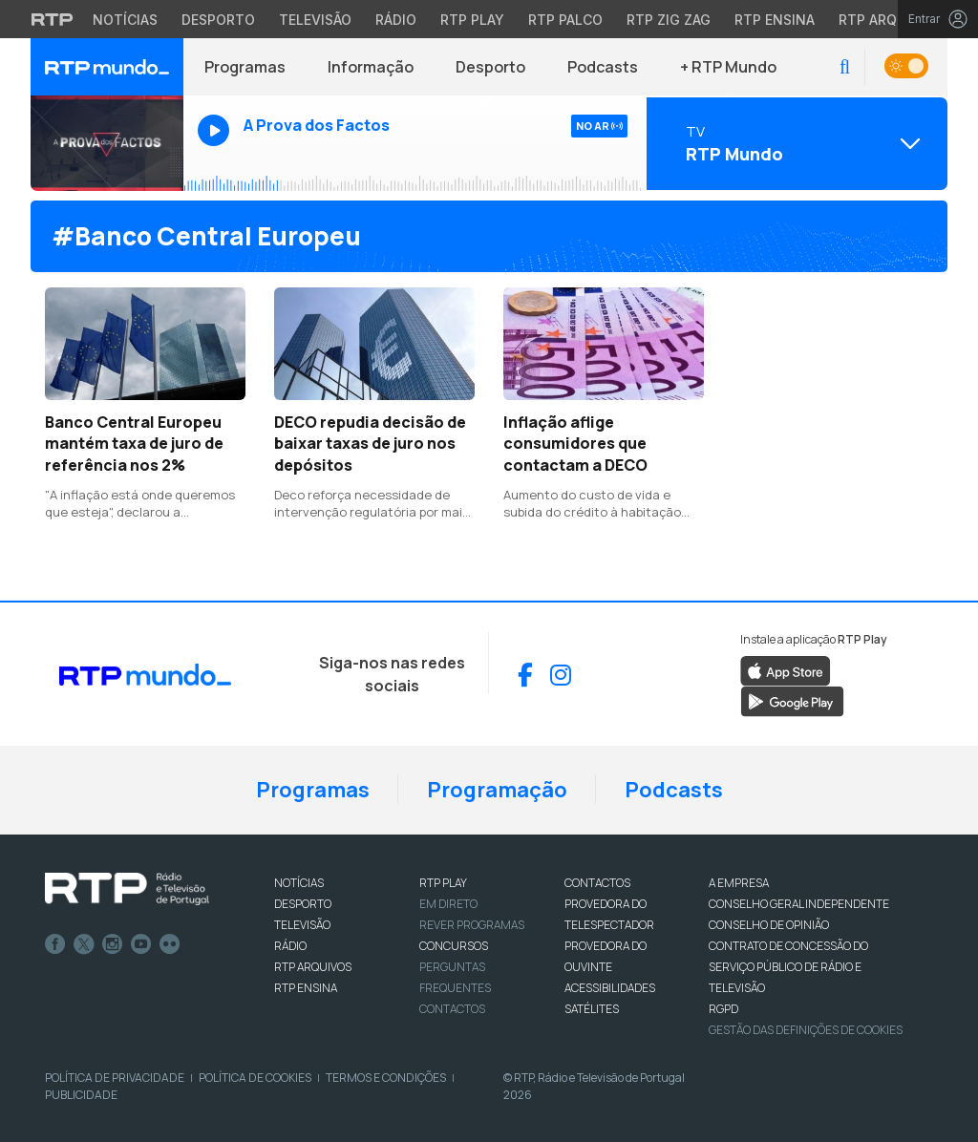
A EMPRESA (739, 883)
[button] (845, 67)
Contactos (452, 1009)
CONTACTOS (597, 883)
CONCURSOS (453, 946)
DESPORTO (302, 904)
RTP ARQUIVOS (312, 967)
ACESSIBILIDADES (609, 988)
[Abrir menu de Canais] (794, 143)
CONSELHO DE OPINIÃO (769, 925)
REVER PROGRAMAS (471, 925)
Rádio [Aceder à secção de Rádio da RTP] (395, 19)
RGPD (723, 1009)
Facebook (55, 944)
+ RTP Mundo (728, 66)
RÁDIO (290, 946)
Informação (371, 66)
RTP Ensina (305, 988)
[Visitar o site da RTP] (53, 19)
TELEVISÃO (302, 925)
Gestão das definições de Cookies (806, 1030)
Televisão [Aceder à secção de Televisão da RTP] (315, 19)
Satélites (591, 1009)
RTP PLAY (443, 883)
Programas (245, 66)
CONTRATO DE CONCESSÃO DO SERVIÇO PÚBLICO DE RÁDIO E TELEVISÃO (788, 967)
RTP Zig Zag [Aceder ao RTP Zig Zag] (669, 19)
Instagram (112, 944)
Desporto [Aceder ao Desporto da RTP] (218, 19)
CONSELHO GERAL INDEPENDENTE (799, 904)
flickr (170, 944)
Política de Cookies (255, 1077)
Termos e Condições (386, 1077)
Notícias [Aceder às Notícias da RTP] (125, 19)
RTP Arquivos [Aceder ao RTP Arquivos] (888, 19)
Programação (497, 789)
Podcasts (602, 66)
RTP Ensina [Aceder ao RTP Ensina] (774, 19)
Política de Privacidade (114, 1077)
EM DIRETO (448, 904)
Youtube (141, 944)
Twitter (84, 944)
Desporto (490, 66)
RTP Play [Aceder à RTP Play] (472, 19)
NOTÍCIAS (299, 883)
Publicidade (81, 1095)
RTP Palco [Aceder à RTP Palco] (565, 19)
